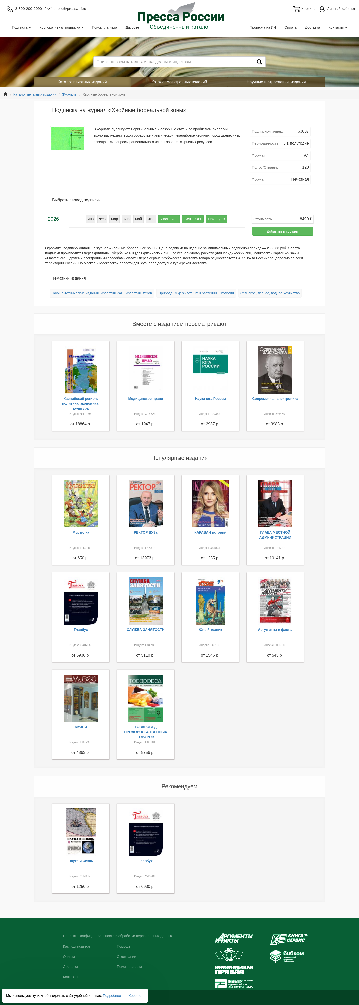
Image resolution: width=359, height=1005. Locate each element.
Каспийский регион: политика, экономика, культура (80, 403)
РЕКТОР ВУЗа (146, 532)
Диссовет (133, 27)
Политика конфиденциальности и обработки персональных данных (118, 936)
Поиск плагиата (104, 27)
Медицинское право (145, 399)
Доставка (312, 27)
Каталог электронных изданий (179, 82)
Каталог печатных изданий (82, 82)
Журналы (69, 94)
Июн (150, 219)
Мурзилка (81, 532)
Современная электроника (275, 399)
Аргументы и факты (275, 630)
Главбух (81, 630)
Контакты (338, 27)
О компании (126, 957)
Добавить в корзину (283, 231)
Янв (91, 219)
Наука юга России (210, 399)
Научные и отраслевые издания (276, 82)
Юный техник (210, 630)
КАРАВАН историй (210, 532)
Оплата (290, 27)
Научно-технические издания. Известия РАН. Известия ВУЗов (102, 293)
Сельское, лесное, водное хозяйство (270, 293)
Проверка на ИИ (263, 27)
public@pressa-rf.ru (65, 8)
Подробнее (112, 996)
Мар (114, 219)
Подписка (21, 27)
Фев (102, 219)
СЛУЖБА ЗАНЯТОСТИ (146, 630)
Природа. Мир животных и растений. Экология (196, 293)
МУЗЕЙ (81, 727)
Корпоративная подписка (61, 27)
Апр (126, 219)
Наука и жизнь (80, 861)
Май (138, 219)
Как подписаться (76, 946)
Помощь (123, 946)
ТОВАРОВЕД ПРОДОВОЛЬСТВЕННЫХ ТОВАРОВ (145, 732)
